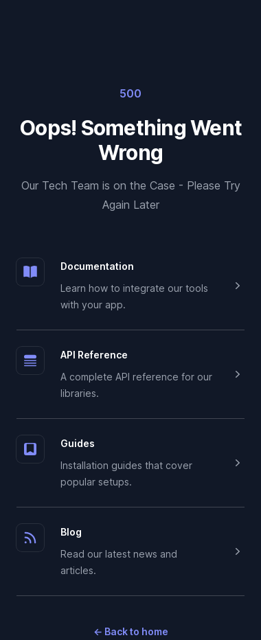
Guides (77, 443)
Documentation (97, 266)
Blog (71, 532)
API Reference (94, 355)
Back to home (130, 631)
